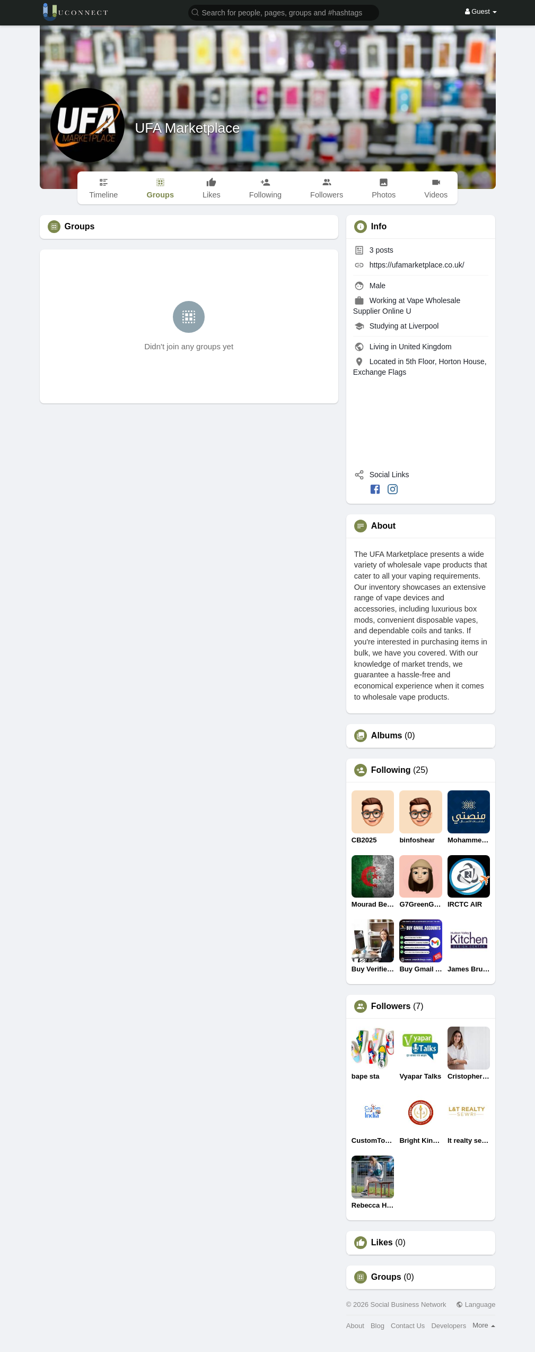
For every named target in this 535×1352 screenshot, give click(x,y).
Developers (448, 1325)
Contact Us (408, 1325)
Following (391, 770)
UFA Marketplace (187, 128)
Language (475, 1304)
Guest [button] (481, 11)
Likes (382, 1242)
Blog (377, 1325)
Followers (391, 1006)
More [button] (483, 1325)
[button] (284, 12)
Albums (386, 735)
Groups (386, 1277)
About (355, 1325)
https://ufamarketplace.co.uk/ (417, 265)
